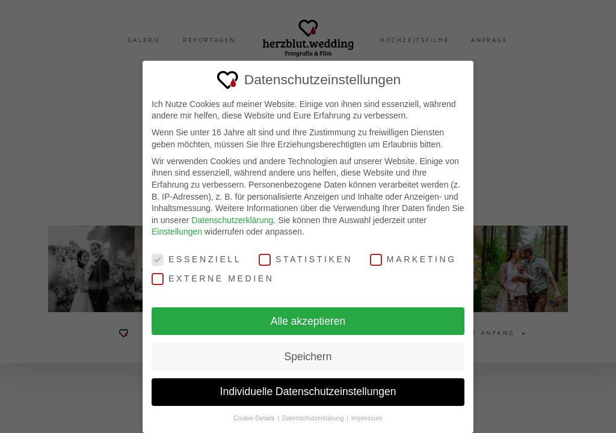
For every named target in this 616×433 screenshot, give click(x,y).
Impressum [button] (367, 410)
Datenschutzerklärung (232, 212)
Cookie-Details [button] (254, 410)
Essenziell (196, 252)
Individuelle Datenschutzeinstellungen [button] (308, 384)
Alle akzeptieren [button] (308, 313)
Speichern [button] (308, 349)
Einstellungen (177, 224)
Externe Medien (213, 271)
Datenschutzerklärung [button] (313, 410)
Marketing (413, 252)
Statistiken (306, 252)
